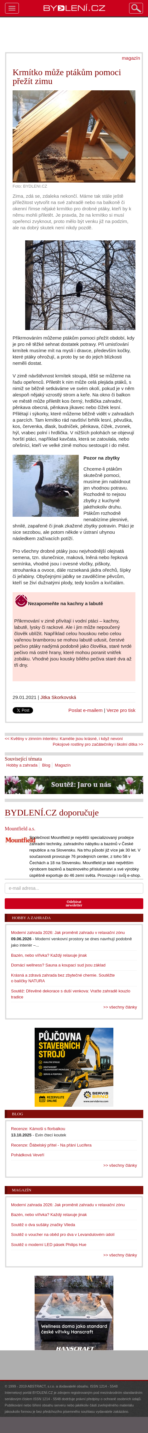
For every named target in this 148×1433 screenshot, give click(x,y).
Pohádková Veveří (27, 1155)
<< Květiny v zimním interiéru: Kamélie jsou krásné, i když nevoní (64, 738)
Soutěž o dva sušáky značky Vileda (43, 1224)
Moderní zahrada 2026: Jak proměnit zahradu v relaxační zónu (68, 932)
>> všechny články (120, 1007)
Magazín (63, 765)
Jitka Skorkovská (58, 697)
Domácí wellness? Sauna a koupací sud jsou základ (58, 965)
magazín (131, 58)
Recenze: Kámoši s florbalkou (38, 1128)
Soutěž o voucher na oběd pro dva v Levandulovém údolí (63, 1234)
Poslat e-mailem (85, 710)
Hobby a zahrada (21, 765)
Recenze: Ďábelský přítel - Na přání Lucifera (51, 1145)
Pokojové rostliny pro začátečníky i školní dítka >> (98, 744)
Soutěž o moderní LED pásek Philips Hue (48, 1244)
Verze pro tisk (120, 710)
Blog (46, 765)
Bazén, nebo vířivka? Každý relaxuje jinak (49, 955)
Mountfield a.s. (20, 828)
